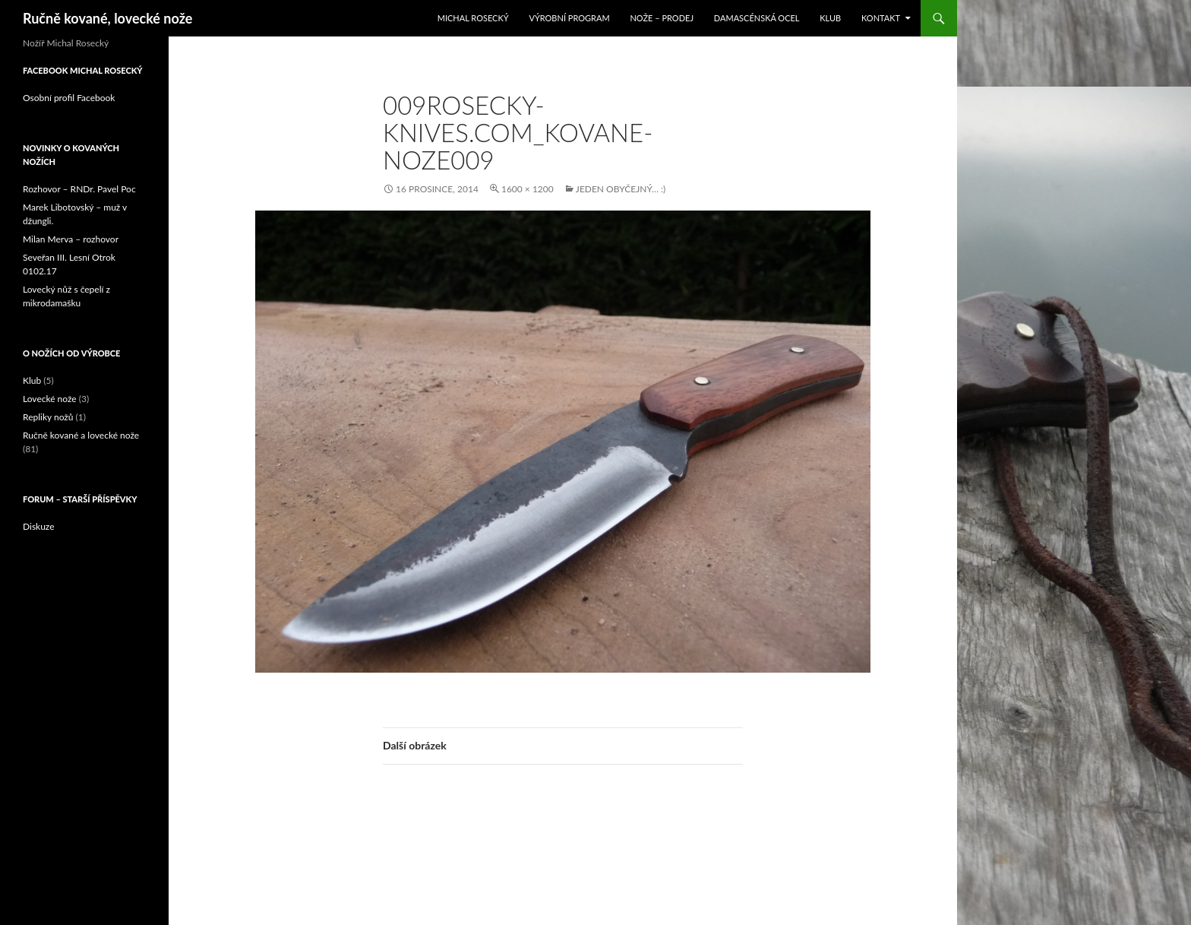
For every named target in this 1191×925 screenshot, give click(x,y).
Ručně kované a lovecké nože (81, 435)
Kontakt (880, 18)
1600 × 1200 (527, 189)
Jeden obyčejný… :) (620, 189)
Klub (830, 18)
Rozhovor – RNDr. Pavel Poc (79, 189)
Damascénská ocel (757, 18)
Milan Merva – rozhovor (70, 239)
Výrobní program (569, 18)
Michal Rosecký (473, 18)
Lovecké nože (50, 398)
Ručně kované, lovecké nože (107, 18)
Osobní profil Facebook (69, 97)
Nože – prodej (661, 18)
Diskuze (39, 526)
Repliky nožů (48, 417)
